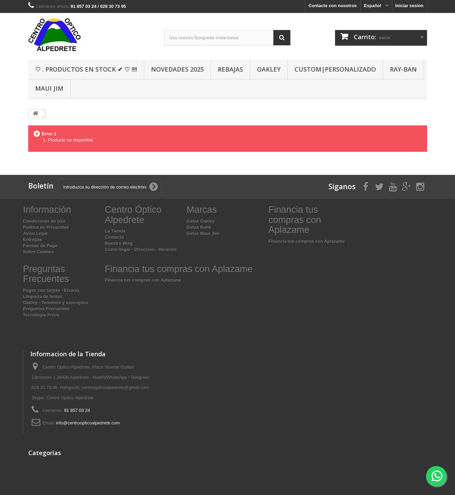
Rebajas (230, 69)
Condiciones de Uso (44, 221)
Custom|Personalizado (335, 69)
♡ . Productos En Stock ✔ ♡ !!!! (86, 69)
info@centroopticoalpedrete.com (88, 422)
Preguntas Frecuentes (46, 308)
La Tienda (115, 231)
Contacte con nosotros (332, 5)
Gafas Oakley (201, 221)
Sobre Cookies (38, 251)
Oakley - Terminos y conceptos (55, 302)
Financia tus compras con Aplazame (307, 241)
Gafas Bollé (199, 227)
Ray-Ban (403, 69)
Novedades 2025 (177, 69)
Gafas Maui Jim (203, 233)
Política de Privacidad (46, 227)
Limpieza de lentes (43, 296)
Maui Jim (49, 88)
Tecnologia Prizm (41, 314)
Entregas (32, 239)
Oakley (268, 69)
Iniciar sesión (409, 5)
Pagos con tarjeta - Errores (51, 290)
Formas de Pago (40, 245)
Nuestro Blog (119, 243)
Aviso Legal (35, 233)
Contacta (114, 237)
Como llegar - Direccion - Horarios (141, 249)
